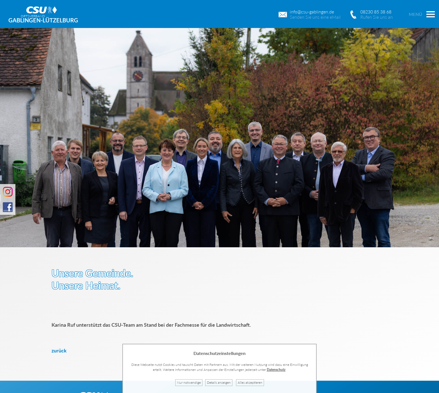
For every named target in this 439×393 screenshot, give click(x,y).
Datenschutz (276, 370)
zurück (59, 350)
